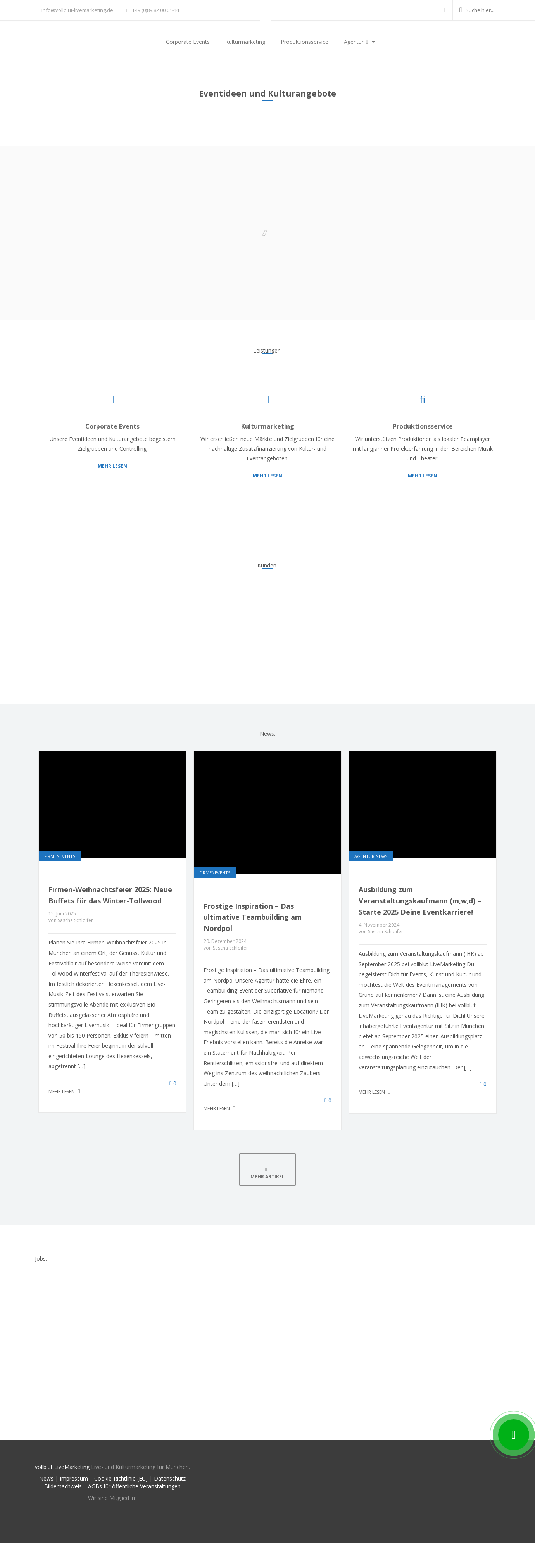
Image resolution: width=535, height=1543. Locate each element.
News (46, 1478)
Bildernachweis (63, 1486)
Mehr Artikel (267, 1173)
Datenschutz (170, 1478)
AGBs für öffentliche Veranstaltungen (134, 1486)
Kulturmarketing (245, 41)
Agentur (357, 41)
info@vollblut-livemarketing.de (74, 10)
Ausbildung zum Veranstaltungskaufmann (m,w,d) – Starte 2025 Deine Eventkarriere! (420, 901)
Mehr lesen (112, 466)
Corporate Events (188, 41)
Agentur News (370, 856)
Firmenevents (59, 856)
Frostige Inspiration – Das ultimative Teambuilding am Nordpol (253, 917)
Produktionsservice (304, 41)
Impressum (74, 1478)
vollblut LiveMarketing (62, 1466)
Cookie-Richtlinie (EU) (121, 1478)
